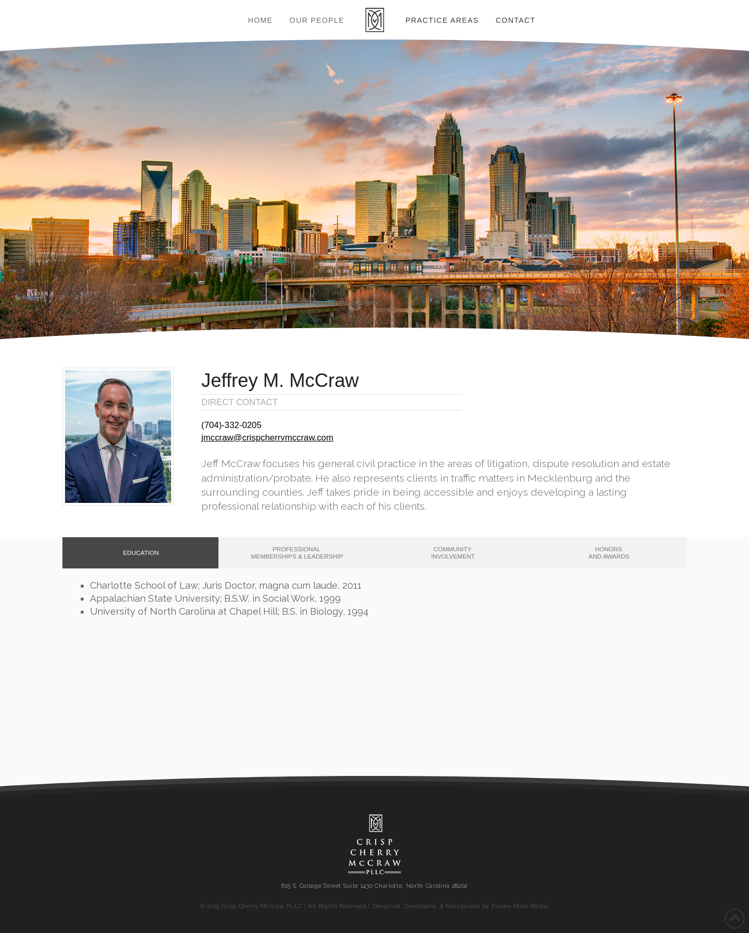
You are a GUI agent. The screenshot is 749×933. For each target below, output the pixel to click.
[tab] (140, 552)
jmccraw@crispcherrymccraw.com (267, 438)
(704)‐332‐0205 (231, 425)
